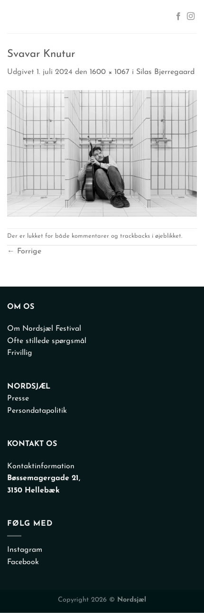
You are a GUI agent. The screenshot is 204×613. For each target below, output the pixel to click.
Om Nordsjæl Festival (44, 329)
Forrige (24, 251)
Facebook (23, 562)
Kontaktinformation (40, 466)
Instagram (24, 550)
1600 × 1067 (110, 72)
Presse (18, 398)
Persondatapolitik (37, 411)
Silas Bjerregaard (165, 72)
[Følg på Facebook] (178, 16)
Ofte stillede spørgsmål (46, 341)
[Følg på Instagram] (191, 16)
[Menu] (16, 16)
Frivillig (19, 353)
